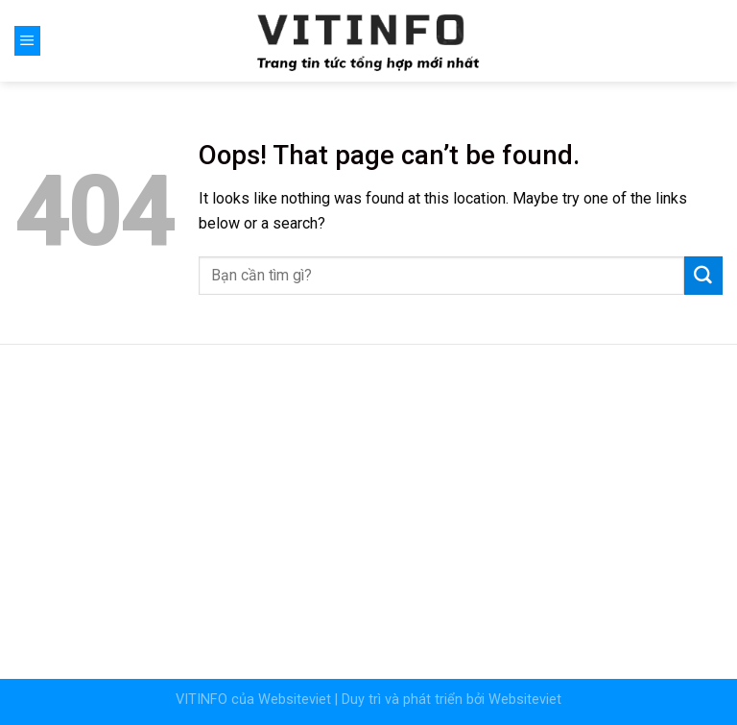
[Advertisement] (368, 499)
